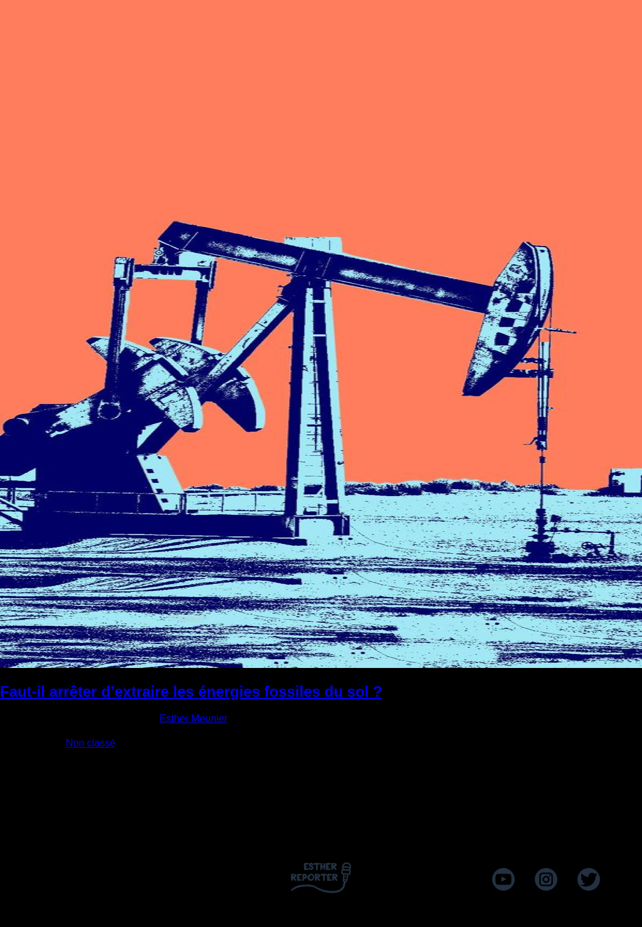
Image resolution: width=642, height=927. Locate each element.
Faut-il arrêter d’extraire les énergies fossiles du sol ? (191, 691)
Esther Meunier (193, 718)
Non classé (90, 743)
